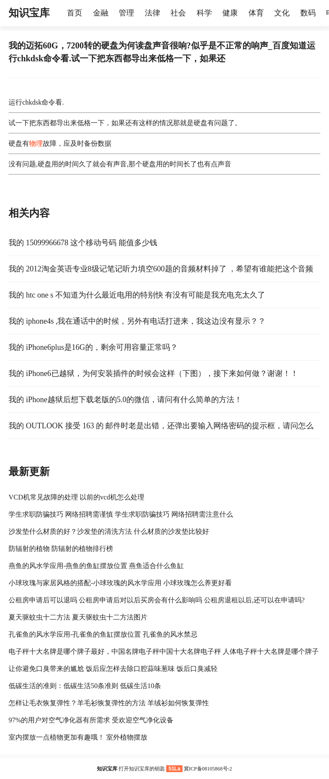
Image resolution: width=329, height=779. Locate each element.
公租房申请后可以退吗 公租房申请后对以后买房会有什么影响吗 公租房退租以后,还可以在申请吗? (157, 600)
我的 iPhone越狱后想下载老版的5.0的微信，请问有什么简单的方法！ (125, 399)
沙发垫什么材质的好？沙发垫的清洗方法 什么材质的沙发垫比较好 (109, 531)
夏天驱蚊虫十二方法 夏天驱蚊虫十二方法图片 (78, 617)
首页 (74, 13)
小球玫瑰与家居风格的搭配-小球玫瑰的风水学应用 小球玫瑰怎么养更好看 (120, 583)
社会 (178, 13)
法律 (152, 13)
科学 (204, 13)
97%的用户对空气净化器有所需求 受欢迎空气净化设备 (91, 720)
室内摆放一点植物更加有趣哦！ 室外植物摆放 (78, 737)
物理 (36, 143)
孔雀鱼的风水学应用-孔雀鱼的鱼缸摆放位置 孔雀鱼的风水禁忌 (103, 634)
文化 (282, 13)
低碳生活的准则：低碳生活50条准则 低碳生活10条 (85, 685)
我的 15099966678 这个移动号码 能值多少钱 (83, 242)
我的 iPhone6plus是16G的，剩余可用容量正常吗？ (93, 347)
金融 (100, 13)
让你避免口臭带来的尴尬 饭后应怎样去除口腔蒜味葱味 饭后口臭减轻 (113, 668)
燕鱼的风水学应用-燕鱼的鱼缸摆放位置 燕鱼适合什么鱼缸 (96, 565)
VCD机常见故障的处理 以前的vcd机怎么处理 (76, 497)
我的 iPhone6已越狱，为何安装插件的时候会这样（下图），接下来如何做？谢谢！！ (153, 373)
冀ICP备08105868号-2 (208, 769)
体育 (256, 13)
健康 (230, 13)
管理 (126, 13)
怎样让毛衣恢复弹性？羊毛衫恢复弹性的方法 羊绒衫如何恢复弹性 (109, 703)
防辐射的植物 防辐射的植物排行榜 (61, 548)
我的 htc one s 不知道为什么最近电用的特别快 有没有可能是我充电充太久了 (137, 295)
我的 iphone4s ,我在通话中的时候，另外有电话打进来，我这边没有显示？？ (137, 321)
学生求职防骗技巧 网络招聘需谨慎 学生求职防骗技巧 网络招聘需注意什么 (121, 514)
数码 (308, 13)
